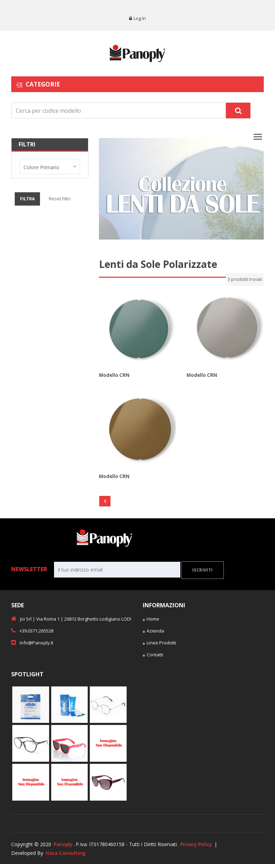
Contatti (153, 655)
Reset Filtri (60, 198)
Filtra (27, 199)
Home (151, 619)
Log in (137, 18)
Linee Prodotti (159, 643)
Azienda (153, 631)
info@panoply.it (32, 641)
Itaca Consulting (66, 852)
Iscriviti (202, 570)
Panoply (63, 843)
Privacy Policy (197, 843)
